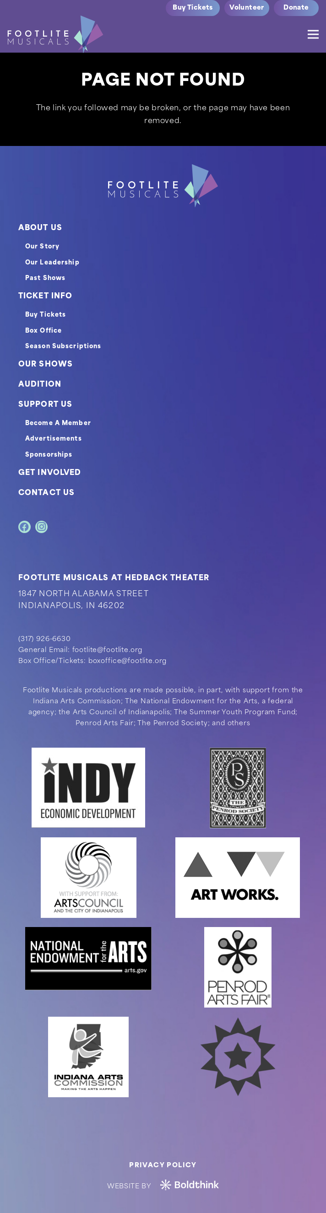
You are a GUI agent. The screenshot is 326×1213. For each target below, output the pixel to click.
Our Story (42, 247)
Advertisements (53, 439)
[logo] (55, 34)
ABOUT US (40, 228)
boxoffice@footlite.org (127, 661)
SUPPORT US (45, 405)
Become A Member (58, 423)
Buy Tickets (45, 315)
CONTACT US (46, 493)
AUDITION (39, 384)
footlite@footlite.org (107, 650)
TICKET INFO (45, 296)
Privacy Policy (163, 1165)
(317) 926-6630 (44, 639)
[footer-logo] (163, 185)
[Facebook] (24, 527)
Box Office (43, 331)
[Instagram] (41, 527)
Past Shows (45, 278)
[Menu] (313, 34)
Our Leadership (52, 263)
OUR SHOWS (45, 364)
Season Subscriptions (63, 347)
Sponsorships (48, 455)
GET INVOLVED (49, 473)
